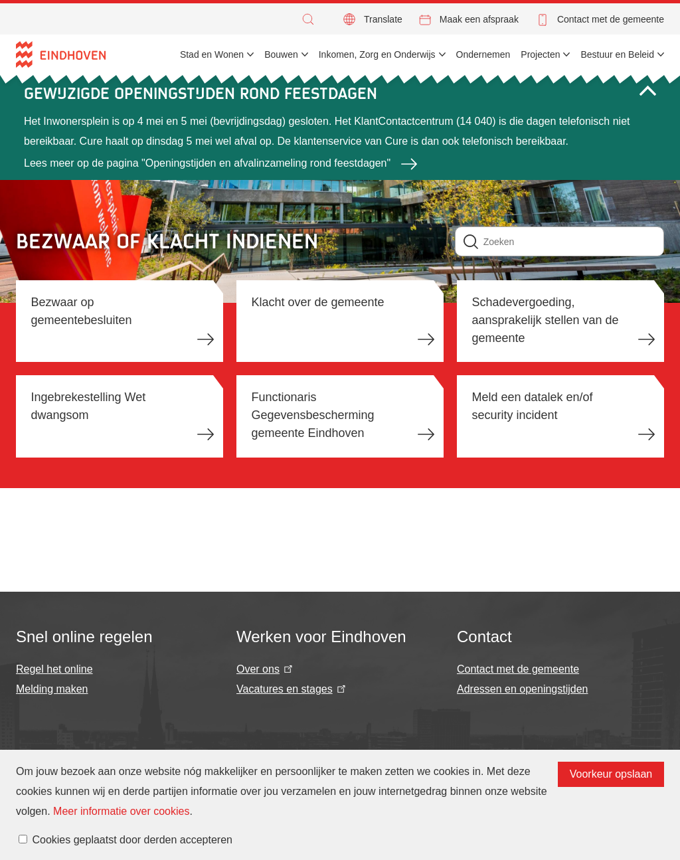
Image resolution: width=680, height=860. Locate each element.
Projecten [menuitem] (540, 54)
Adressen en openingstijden (522, 689)
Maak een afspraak (479, 19)
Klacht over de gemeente (317, 302)
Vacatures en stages (292, 689)
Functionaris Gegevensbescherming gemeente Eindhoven (312, 415)
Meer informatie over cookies (121, 811)
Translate (383, 19)
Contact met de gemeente (610, 19)
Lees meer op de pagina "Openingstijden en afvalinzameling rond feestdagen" (207, 163)
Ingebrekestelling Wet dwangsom (88, 406)
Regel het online (54, 669)
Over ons (265, 669)
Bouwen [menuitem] (281, 54)
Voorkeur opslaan (611, 774)
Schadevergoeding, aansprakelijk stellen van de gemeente (544, 320)
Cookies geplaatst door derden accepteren (132, 839)
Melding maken (52, 689)
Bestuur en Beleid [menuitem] (617, 54)
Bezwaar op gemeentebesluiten (81, 311)
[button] (311, 19)
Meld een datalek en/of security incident (531, 406)
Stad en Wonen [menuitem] (212, 54)
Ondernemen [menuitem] (483, 54)
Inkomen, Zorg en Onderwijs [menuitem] (377, 54)
